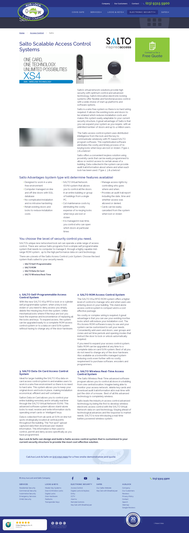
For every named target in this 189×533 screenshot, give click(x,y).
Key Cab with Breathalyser (81, 505)
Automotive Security (27, 494)
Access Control (77, 488)
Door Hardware (51, 496)
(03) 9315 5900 (60, 456)
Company (106, 4)
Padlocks (48, 499)
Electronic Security (142, 12)
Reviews (125, 494)
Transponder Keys (52, 502)
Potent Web (159, 523)
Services (96, 12)
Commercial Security (27, 491)
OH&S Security (25, 499)
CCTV (73, 496)
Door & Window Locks (54, 491)
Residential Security (27, 488)
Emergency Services (27, 496)
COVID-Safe (78, 12)
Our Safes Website (104, 488)
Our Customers (120, 4)
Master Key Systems (53, 488)
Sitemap (125, 505)
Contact (135, 4)
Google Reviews (128, 508)
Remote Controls (77, 502)
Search (125, 502)
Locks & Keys (116, 12)
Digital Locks (50, 494)
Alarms (74, 499)
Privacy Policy (127, 496)
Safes (165, 12)
